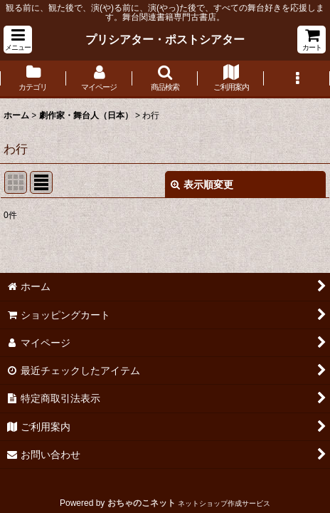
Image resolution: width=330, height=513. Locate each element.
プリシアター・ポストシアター (165, 39)
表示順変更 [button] (202, 184)
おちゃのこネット (141, 503)
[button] (18, 39)
